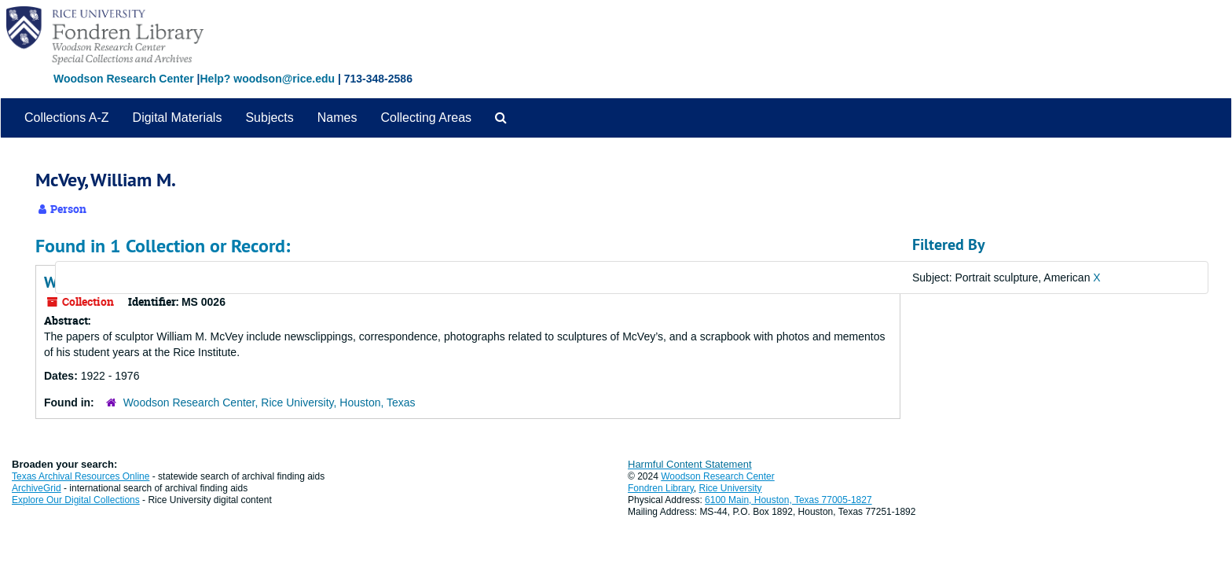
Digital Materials (177, 117)
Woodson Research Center (123, 78)
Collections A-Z (66, 117)
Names (337, 117)
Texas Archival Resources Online (80, 476)
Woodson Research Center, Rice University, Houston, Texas (269, 402)
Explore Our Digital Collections (76, 499)
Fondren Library (661, 488)
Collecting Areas (425, 117)
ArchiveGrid (36, 488)
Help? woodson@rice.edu (267, 78)
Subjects (269, 117)
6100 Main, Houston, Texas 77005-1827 (788, 499)
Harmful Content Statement (690, 464)
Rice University (730, 488)
